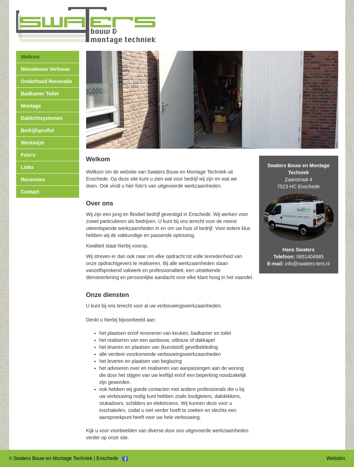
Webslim (335, 458)
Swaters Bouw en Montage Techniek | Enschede (65, 458)
